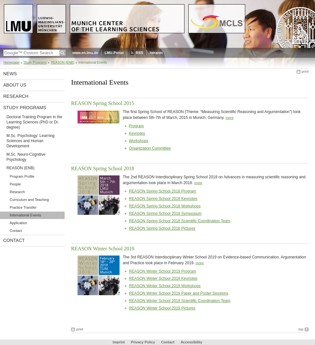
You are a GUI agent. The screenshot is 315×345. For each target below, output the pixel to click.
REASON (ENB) (62, 62)
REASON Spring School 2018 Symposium (165, 213)
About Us (14, 85)
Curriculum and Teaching (29, 200)
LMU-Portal (114, 53)
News (10, 73)
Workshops (138, 141)
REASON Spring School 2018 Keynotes (163, 198)
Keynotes (137, 133)
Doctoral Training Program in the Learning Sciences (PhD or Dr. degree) (34, 122)
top (301, 329)
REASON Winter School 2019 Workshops (165, 286)
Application (18, 223)
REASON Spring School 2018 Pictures (162, 228)
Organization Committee (150, 148)
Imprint (119, 342)
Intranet (156, 53)
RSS (139, 53)
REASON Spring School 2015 (102, 103)
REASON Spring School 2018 (102, 168)
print (305, 71)
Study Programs (35, 62)
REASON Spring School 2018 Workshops (165, 206)
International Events (25, 215)
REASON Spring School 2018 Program (162, 191)
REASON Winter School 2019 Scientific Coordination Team (179, 300)
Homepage (11, 62)
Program (136, 126)
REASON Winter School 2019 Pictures (162, 308)
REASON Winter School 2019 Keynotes (163, 278)
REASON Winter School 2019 (102, 248)
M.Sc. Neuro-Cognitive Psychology (26, 157)
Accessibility (191, 342)
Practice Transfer (23, 207)
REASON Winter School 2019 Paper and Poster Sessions (178, 293)
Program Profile (22, 176)
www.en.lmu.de (85, 53)
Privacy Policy (143, 342)
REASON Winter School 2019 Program (162, 271)
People (15, 184)
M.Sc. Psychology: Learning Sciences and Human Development (30, 140)
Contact (16, 231)
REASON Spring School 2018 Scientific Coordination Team (179, 221)
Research (15, 96)
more (230, 118)
